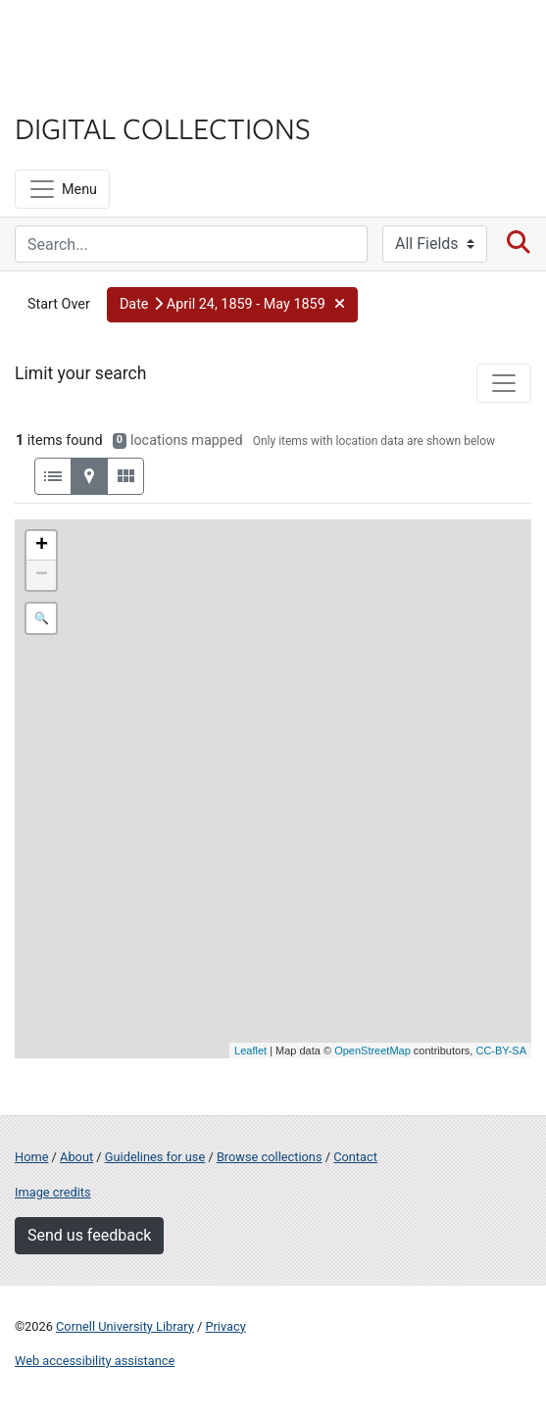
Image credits (53, 1192)
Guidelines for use (155, 1156)
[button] (232, 304)
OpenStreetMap (372, 1050)
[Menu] (62, 189)
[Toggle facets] (503, 383)
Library (73, 90)
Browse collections (270, 1156)
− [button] (41, 575)
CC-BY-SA (500, 1050)
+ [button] (41, 546)
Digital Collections (163, 127)
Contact (355, 1156)
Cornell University (113, 38)
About (76, 1156)
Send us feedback (89, 1235)
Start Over (58, 304)
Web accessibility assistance (94, 1360)
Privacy (225, 1326)
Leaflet (250, 1050)
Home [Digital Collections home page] (31, 1156)
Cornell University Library (125, 1326)
